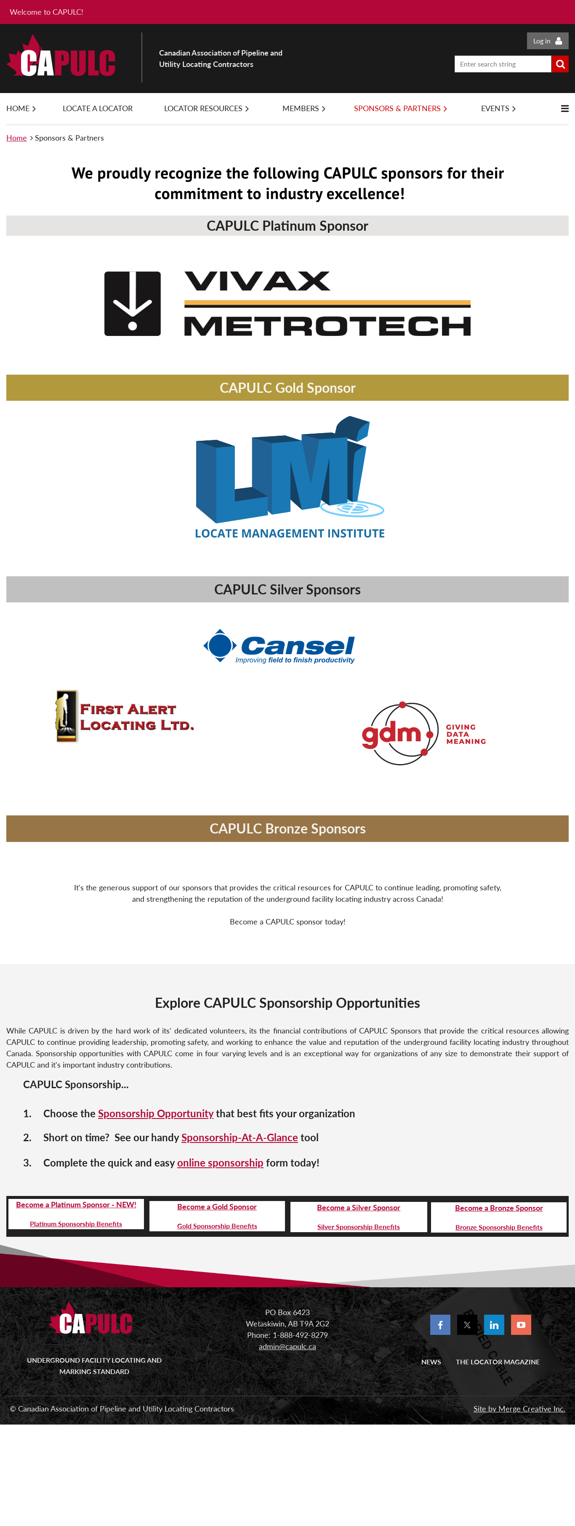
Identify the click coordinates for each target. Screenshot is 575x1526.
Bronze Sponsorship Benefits (499, 1227)
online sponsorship (220, 1162)
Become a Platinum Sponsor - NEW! (76, 1204)
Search (560, 64)
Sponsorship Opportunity (155, 1113)
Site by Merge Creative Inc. (519, 1408)
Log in (542, 41)
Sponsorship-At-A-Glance (239, 1137)
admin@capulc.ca (287, 1346)
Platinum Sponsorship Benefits (76, 1224)
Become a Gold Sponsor (217, 1206)
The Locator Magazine (498, 1362)
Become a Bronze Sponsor (499, 1207)
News (431, 1362)
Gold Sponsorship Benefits (217, 1226)
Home (16, 137)
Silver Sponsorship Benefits (358, 1226)
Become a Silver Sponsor (358, 1207)
